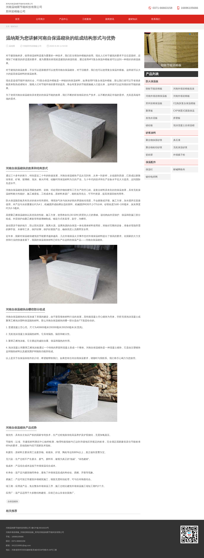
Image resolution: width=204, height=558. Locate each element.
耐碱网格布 (179, 169)
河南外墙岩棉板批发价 (183, 89)
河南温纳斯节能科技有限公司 (18, 528)
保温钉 (149, 169)
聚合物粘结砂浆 (154, 147)
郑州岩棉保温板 (154, 103)
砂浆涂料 (151, 132)
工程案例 (86, 19)
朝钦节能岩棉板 (154, 88)
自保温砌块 (13, 501)
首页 (17, 19)
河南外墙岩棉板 (181, 96)
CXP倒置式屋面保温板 (183, 111)
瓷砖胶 (149, 154)
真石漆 (176, 140)
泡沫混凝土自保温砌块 (183, 126)
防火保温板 (152, 81)
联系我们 (155, 19)
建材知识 (132, 19)
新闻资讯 (109, 19)
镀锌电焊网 (152, 177)
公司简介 (40, 19)
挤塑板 (176, 118)
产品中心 (63, 19)
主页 (7, 26)
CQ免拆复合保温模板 (184, 103)
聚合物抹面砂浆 (154, 140)
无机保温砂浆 (180, 147)
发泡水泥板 (152, 118)
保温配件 (151, 162)
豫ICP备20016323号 (40, 528)
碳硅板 (149, 125)
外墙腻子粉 (179, 154)
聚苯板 (149, 110)
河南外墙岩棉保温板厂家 (156, 97)
